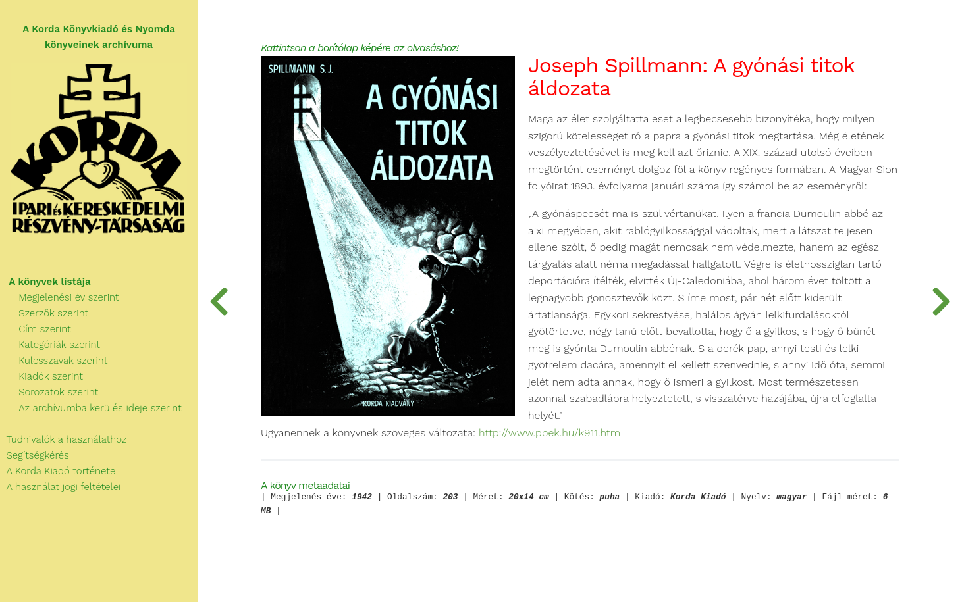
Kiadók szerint (41, 376)
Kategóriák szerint (50, 345)
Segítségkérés (34, 455)
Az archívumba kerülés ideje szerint (91, 408)
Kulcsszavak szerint (53, 360)
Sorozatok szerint (49, 392)
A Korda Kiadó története (57, 471)
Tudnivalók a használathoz (63, 439)
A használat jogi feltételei (60, 487)
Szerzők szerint (44, 313)
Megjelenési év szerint (59, 297)
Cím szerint (35, 329)
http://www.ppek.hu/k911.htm (549, 433)
